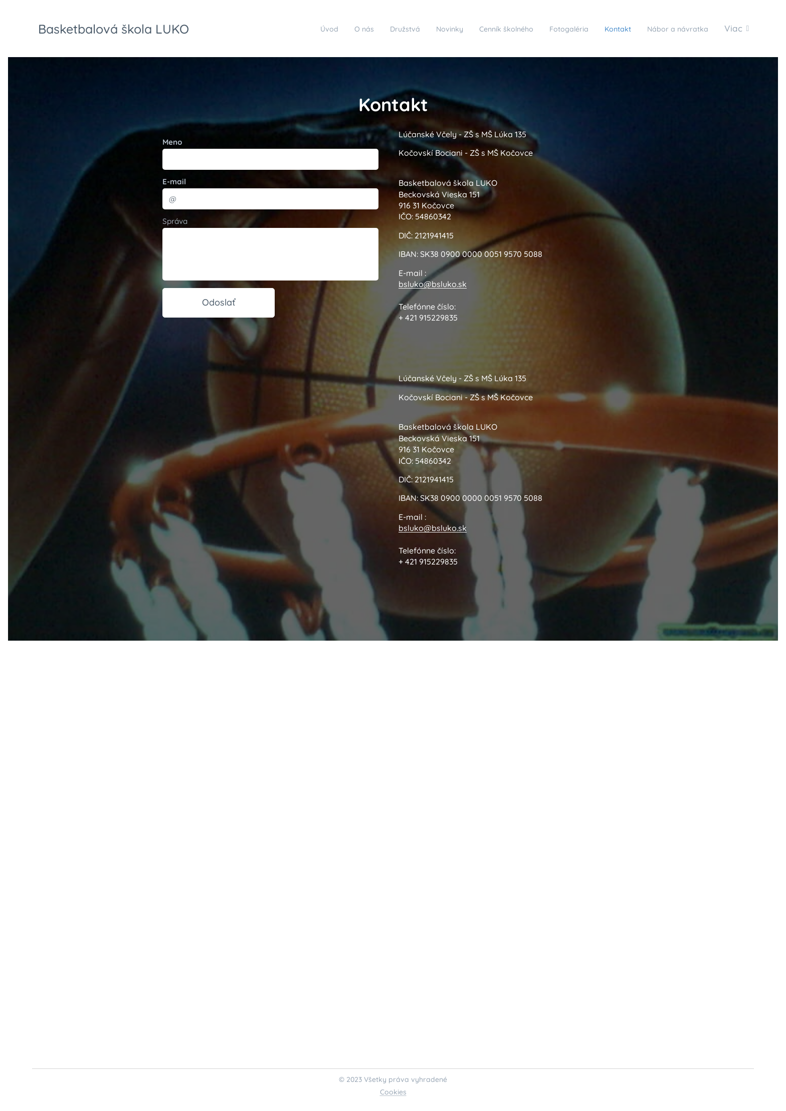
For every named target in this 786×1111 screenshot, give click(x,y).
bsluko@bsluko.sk (433, 284)
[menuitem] (274, 28)
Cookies (393, 1091)
